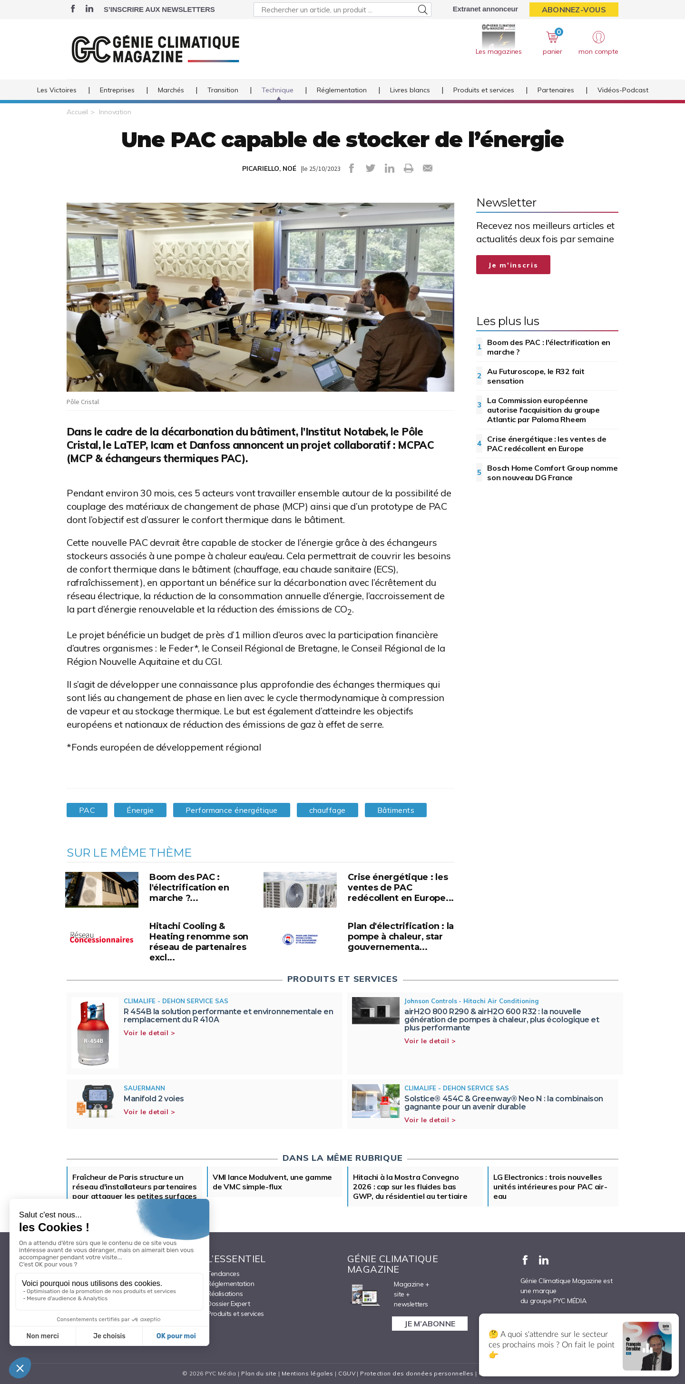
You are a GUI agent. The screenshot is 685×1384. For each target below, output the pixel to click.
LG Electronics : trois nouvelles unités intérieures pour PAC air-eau (550, 1186)
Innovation (115, 112)
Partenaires (556, 90)
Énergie (140, 810)
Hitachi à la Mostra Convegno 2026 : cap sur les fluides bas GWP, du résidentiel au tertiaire (410, 1186)
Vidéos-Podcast (622, 90)
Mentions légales (307, 1373)
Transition (222, 90)
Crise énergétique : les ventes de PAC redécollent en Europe (546, 443)
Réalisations (225, 1293)
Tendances (223, 1273)
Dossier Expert (228, 1303)
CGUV (346, 1373)
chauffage (327, 810)
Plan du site (258, 1373)
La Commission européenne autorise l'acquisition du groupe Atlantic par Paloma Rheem (543, 409)
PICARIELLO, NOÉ (269, 168)
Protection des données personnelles (416, 1373)
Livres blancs (410, 90)
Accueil (77, 112)
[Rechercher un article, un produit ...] (342, 9)
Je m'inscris (513, 265)
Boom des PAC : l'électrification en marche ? (548, 346)
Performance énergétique (232, 810)
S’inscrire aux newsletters (159, 9)
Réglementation (342, 90)
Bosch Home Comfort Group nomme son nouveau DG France (552, 472)
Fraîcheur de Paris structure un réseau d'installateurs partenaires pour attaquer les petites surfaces (134, 1186)
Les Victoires (57, 90)
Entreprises (117, 90)
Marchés (171, 90)
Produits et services (483, 90)
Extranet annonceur (485, 9)
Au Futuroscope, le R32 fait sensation (535, 376)
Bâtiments (395, 810)
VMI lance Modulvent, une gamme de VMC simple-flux (272, 1181)
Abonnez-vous (574, 9)
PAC (87, 810)
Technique (278, 90)
